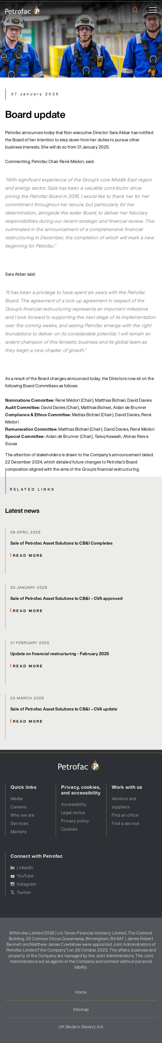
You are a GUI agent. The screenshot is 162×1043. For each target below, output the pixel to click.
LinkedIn (25, 867)
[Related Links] (81, 551)
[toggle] (153, 10)
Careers (18, 807)
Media (17, 798)
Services (19, 823)
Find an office (125, 815)
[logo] (22, 9)
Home (81, 992)
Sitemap (81, 1009)
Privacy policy (75, 821)
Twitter (24, 892)
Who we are (22, 815)
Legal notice (73, 812)
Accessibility (73, 804)
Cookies (69, 829)
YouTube (25, 876)
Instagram (26, 884)
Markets (19, 832)
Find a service (125, 823)
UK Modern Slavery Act (81, 1027)
